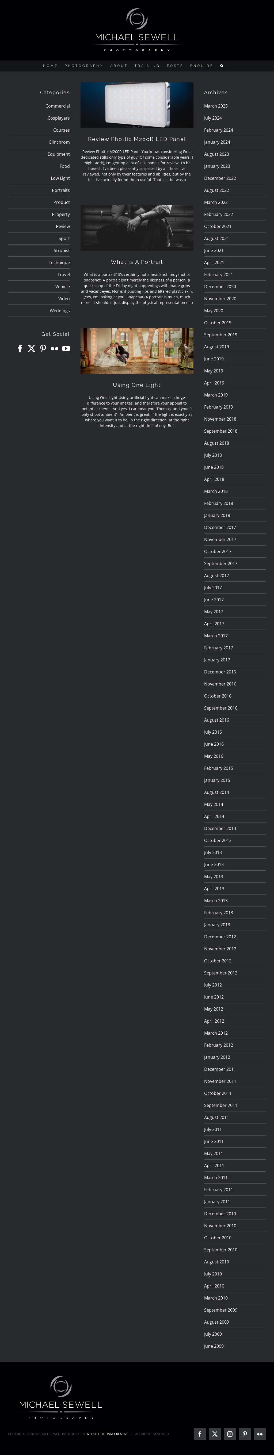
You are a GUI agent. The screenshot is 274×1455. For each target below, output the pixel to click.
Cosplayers (59, 118)
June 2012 (214, 997)
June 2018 (214, 467)
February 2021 (218, 274)
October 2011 (217, 1093)
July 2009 (213, 1334)
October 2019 (217, 323)
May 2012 (213, 1009)
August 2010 (216, 1262)
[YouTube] (66, 348)
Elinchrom (59, 142)
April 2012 (214, 1021)
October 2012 (217, 961)
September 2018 (220, 431)
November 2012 (220, 949)
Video (64, 299)
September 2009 (220, 1310)
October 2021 (217, 226)
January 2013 (217, 925)
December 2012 (220, 937)
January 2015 (217, 780)
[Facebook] (20, 348)
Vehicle (62, 287)
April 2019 (214, 383)
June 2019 (214, 359)
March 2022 (216, 202)
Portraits (61, 190)
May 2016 (213, 756)
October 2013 (217, 840)
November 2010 (220, 1226)
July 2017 (213, 588)
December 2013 (220, 828)
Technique (59, 262)
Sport (64, 238)
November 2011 (220, 1081)
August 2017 (216, 575)
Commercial (57, 106)
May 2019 (213, 371)
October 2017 (217, 551)
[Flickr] (54, 348)
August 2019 (216, 347)
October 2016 (217, 696)
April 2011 (214, 1165)
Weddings (60, 311)
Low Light (60, 178)
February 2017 (218, 648)
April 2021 (214, 262)
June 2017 (214, 600)
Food (65, 166)
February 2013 (218, 913)
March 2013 (216, 901)
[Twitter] (31, 348)
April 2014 (214, 816)
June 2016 (214, 744)
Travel (64, 274)
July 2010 (213, 1274)
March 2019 (216, 395)
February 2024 (218, 130)
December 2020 (220, 287)
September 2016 (220, 708)
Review (63, 226)
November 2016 (220, 684)
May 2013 (213, 876)
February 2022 (218, 214)
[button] (222, 65)
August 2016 (216, 720)
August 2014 (216, 792)
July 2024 (213, 118)
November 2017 (220, 539)
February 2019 (218, 407)
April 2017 (214, 624)
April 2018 (214, 479)
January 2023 (217, 166)
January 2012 (217, 1057)
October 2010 (217, 1238)
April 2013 (214, 889)
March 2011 (216, 1177)
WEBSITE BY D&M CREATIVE (107, 1434)
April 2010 (214, 1286)
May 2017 (213, 612)
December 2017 (220, 527)
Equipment (59, 154)
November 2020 (220, 299)
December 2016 (220, 672)
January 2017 (217, 660)
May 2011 (213, 1153)
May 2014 (213, 804)
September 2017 (220, 563)
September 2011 (220, 1105)
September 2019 (220, 335)
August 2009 (216, 1322)
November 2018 (220, 419)
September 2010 (220, 1250)
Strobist (62, 250)
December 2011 (220, 1069)
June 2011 (214, 1141)
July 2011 (213, 1129)
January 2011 (217, 1202)
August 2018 (216, 443)
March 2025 (216, 106)
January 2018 (217, 515)
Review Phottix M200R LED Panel (137, 139)
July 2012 (213, 985)
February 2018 (218, 503)
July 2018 (213, 455)
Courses (61, 130)
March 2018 (216, 491)
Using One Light (137, 385)
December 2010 (220, 1214)
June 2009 (214, 1346)
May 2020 (213, 311)
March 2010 (216, 1298)
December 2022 (220, 178)
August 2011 (216, 1117)
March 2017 (216, 636)
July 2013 (213, 852)
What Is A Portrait (137, 262)
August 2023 (216, 154)
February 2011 (218, 1190)
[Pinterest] (43, 348)
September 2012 (220, 973)
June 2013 (214, 864)
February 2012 (218, 1045)
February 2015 (218, 768)
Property (61, 214)
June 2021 (214, 250)
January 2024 (217, 142)
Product (62, 202)
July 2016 (213, 732)
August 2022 (216, 190)
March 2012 (216, 1033)
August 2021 (216, 238)
